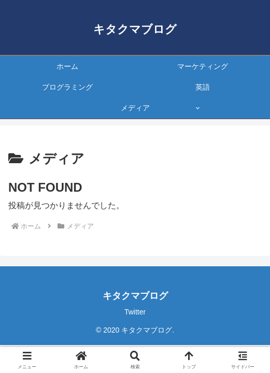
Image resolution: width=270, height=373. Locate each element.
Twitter (135, 312)
